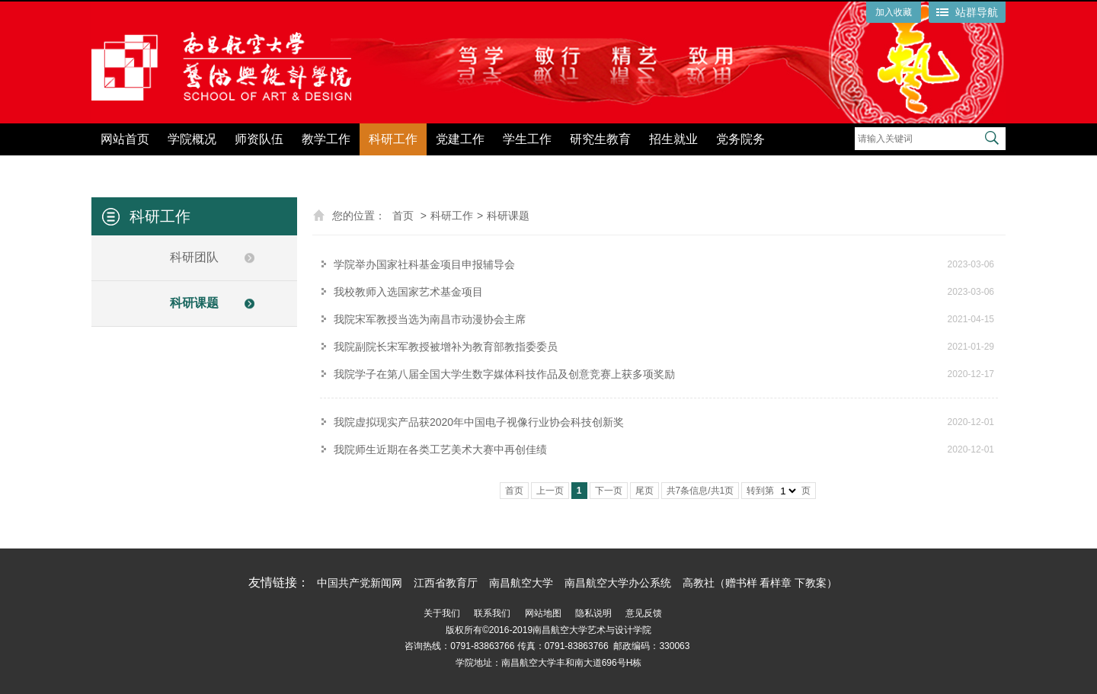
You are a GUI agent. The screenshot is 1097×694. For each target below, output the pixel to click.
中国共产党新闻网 (359, 583)
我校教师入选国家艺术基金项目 (408, 292)
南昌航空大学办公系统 (617, 583)
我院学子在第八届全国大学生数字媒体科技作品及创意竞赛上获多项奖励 (504, 374)
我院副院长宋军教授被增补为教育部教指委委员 (446, 347)
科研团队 (194, 257)
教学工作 (326, 139)
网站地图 (543, 613)
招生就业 (673, 139)
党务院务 (740, 139)
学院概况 (192, 139)
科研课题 (194, 302)
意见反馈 (643, 613)
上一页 (550, 490)
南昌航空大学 (521, 583)
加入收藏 (893, 12)
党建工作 (460, 139)
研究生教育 (600, 139)
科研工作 (393, 139)
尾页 (644, 490)
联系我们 (492, 613)
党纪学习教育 (819, 165)
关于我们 (442, 613)
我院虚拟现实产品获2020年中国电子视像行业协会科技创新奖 (479, 422)
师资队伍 (259, 139)
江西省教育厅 (446, 583)
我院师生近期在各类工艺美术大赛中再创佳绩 (440, 449)
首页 (403, 215)
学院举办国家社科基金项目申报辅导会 (424, 264)
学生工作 (527, 139)
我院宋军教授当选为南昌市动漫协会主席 (430, 319)
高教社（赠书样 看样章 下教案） (760, 583)
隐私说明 (593, 613)
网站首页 (125, 139)
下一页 (608, 490)
